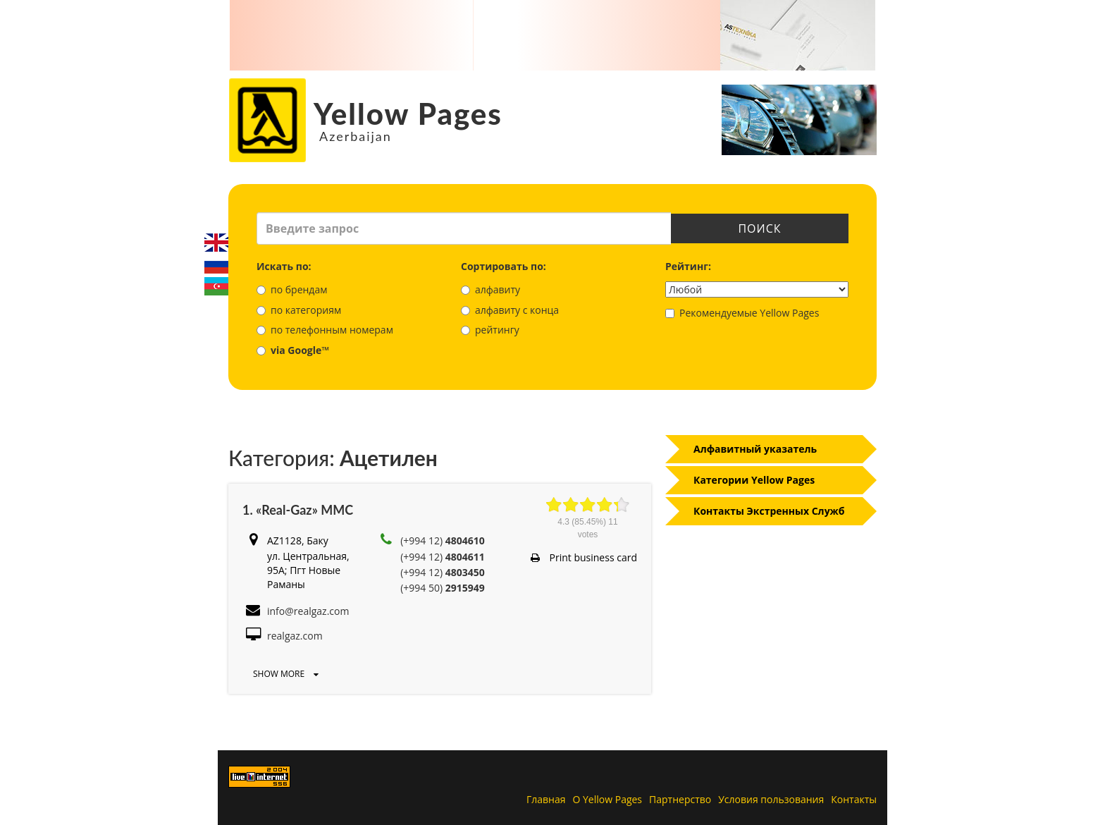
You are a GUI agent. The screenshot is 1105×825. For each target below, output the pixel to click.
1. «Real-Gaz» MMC (297, 510)
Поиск (759, 228)
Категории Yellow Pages (754, 480)
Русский (216, 264)
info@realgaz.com (308, 611)
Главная (546, 799)
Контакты (854, 799)
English (216, 242)
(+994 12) (442, 540)
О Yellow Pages (608, 799)
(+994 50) (442, 587)
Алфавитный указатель (755, 449)
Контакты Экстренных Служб (769, 511)
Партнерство (680, 799)
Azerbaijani (216, 286)
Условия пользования (771, 799)
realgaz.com (295, 635)
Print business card (584, 557)
